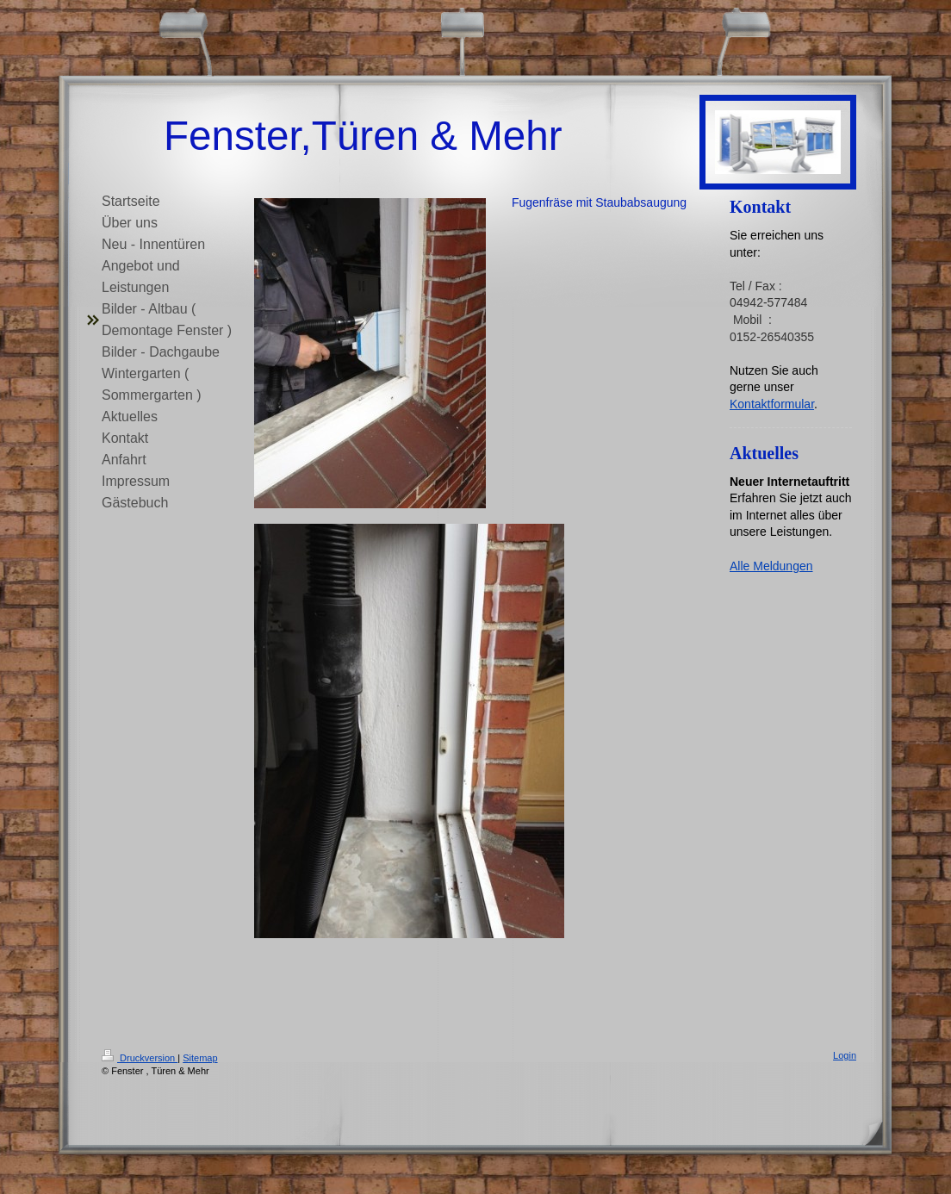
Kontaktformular (772, 404)
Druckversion (139, 1058)
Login (844, 1055)
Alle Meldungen (771, 566)
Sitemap (200, 1058)
